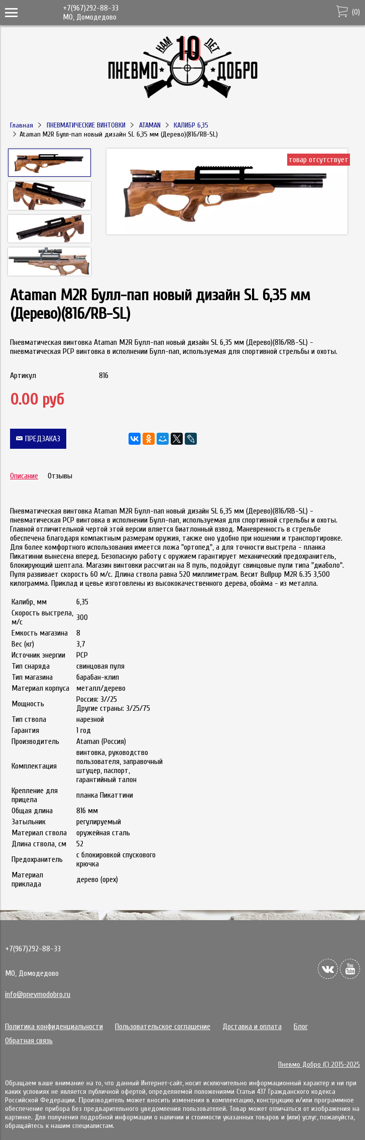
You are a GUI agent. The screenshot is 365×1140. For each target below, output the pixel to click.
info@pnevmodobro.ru (37, 994)
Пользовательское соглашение (162, 1026)
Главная (21, 125)
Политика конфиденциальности (54, 1026)
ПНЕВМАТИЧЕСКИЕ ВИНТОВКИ (86, 125)
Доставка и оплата (252, 1026)
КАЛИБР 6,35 (191, 125)
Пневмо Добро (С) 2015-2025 (319, 1064)
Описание (24, 475)
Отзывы (60, 475)
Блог (301, 1026)
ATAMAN (150, 125)
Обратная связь (29, 1040)
